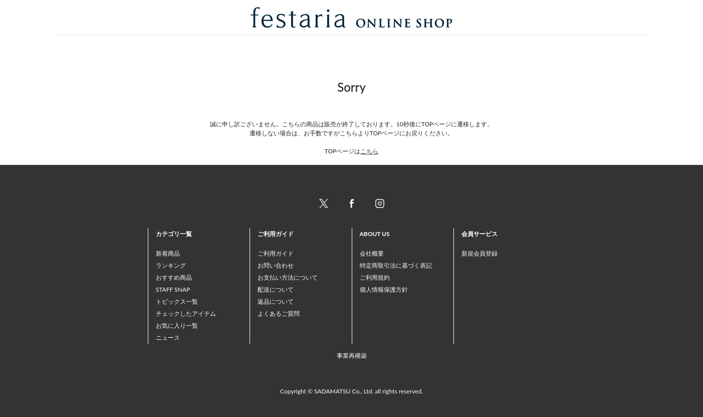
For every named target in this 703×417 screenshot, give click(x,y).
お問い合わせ (276, 265)
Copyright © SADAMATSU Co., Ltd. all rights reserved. (351, 391)
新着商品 (168, 253)
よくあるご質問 (279, 313)
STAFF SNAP (173, 289)
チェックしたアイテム (186, 313)
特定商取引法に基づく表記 (396, 265)
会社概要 (372, 253)
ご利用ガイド (276, 253)
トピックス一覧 (177, 301)
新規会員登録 (479, 253)
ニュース (168, 337)
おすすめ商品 (174, 277)
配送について (276, 289)
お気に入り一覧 (177, 325)
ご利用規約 (375, 277)
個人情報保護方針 (384, 289)
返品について (276, 301)
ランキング (171, 265)
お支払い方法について (288, 277)
